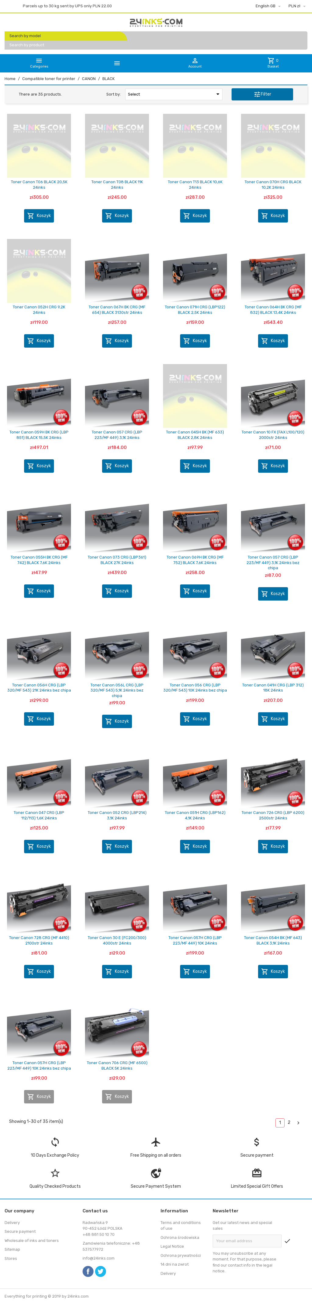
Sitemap (12, 1249)
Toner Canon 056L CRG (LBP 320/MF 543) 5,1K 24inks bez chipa (117, 690)
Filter (262, 94)
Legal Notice (172, 1246)
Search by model (25, 35)
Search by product (26, 45)
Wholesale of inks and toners (32, 1240)
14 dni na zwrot (175, 1264)
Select (175, 94)
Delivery (12, 1222)
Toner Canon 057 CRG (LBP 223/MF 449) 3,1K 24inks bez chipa (273, 562)
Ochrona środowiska (180, 1237)
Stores (11, 1258)
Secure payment (20, 1231)
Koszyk (39, 215)
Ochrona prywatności (181, 1255)
